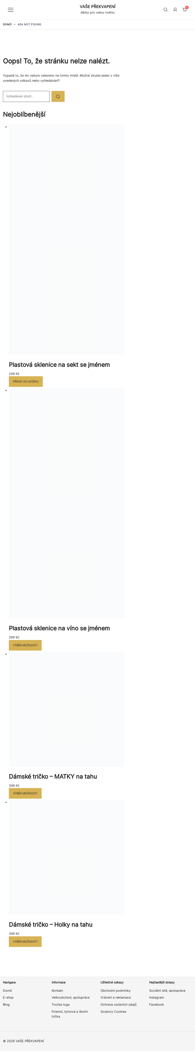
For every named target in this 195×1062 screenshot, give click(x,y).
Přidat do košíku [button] (25, 381)
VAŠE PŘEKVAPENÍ (97, 6)
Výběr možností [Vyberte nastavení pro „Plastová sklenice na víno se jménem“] (25, 645)
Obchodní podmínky (116, 991)
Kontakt (57, 991)
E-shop (8, 998)
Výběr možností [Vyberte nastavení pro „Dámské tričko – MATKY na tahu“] (25, 793)
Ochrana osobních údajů (118, 1005)
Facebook (156, 1005)
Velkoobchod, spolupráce (71, 998)
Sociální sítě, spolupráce (167, 991)
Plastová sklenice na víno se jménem (59, 628)
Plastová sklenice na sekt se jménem (59, 364)
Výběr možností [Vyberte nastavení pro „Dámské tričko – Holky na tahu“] (25, 942)
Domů (7, 991)
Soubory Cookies (113, 1012)
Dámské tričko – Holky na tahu (50, 924)
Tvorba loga (61, 1005)
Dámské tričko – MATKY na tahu (53, 776)
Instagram (156, 998)
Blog (6, 1005)
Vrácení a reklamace (116, 998)
